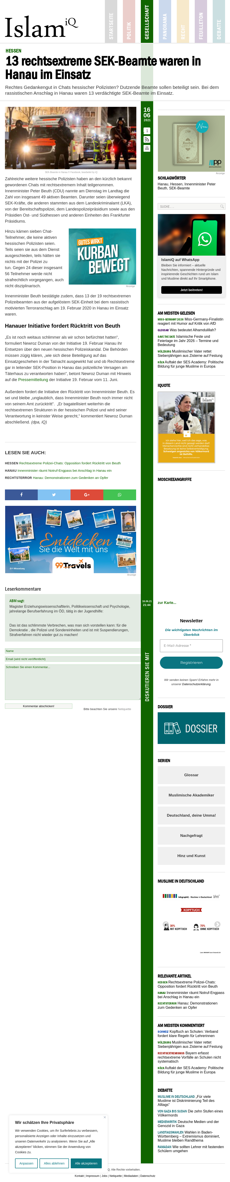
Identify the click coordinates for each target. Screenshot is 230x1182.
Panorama (165, 21)
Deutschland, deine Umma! (191, 815)
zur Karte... (167, 603)
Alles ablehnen (54, 1163)
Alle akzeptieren (86, 1163)
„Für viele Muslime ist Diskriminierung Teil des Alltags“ (186, 1101)
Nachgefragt (191, 835)
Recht (183, 21)
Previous (164, 923)
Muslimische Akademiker (191, 795)
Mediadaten (131, 1176)
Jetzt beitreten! (191, 290)
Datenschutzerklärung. (196, 684)
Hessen (176, 184)
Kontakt (79, 1176)
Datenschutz (147, 1176)
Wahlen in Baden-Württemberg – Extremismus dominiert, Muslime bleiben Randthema (189, 1136)
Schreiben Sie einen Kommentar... (73, 682)
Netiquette (124, 709)
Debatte (219, 21)
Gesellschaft (147, 21)
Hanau (163, 184)
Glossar (191, 775)
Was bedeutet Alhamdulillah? (187, 330)
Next (216, 923)
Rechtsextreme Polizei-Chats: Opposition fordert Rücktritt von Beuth (63, 463)
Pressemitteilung (33, 379)
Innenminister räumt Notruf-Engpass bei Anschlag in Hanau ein (58, 470)
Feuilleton (201, 21)
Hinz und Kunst (191, 856)
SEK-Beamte (179, 188)
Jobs (104, 1176)
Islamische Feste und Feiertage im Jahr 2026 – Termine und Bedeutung (188, 341)
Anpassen (26, 1163)
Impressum (92, 1176)
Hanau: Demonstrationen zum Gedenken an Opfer (56, 478)
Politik (129, 21)
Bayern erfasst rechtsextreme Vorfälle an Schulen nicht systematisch (189, 1057)
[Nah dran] (105, 1117)
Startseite (111, 21)
